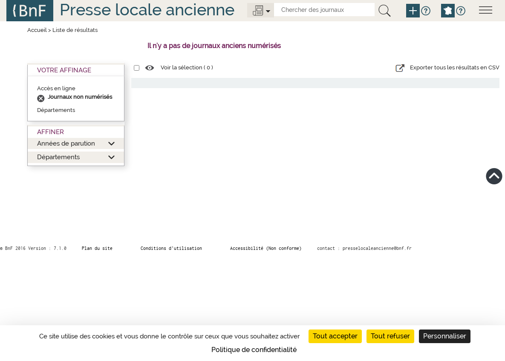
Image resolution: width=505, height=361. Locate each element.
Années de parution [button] (66, 143)
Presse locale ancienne (147, 9)
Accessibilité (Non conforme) (266, 248)
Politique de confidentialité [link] (254, 350)
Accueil (37, 30)
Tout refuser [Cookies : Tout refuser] (390, 336)
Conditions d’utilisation (171, 248)
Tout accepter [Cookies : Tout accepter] (335, 336)
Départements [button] (58, 156)
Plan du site (97, 248)
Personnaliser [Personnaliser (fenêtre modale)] (444, 336)
